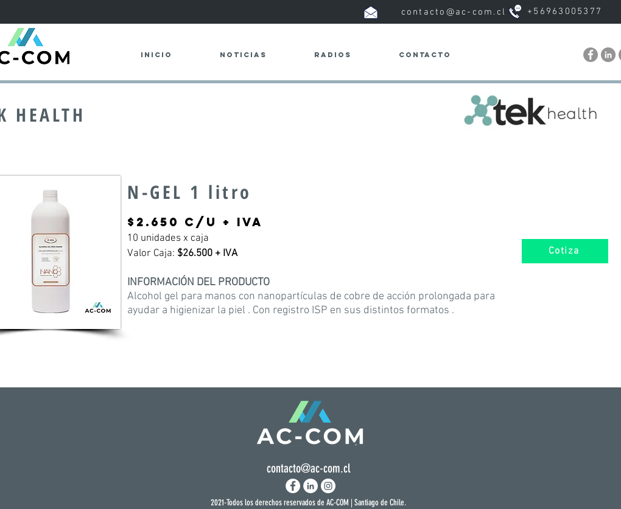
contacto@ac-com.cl (454, 12)
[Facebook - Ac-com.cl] (590, 54)
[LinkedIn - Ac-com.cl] (608, 54)
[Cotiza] (565, 251)
